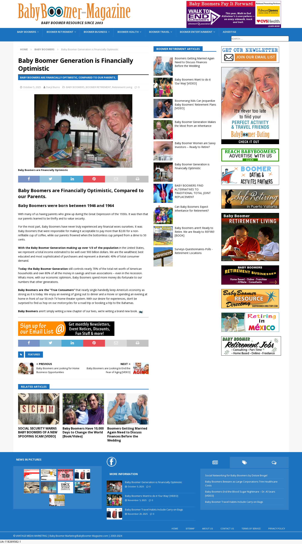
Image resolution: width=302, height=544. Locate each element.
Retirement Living (122, 87)
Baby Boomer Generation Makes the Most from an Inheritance (195, 124)
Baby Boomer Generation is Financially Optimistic (192, 166)
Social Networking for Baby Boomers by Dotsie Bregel (236, 475)
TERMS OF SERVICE (251, 528)
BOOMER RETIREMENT (60, 32)
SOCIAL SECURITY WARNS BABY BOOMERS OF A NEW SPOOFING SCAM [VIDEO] (37, 432)
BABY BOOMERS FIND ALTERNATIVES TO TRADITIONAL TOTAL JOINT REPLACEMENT (193, 191)
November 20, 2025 (138, 513)
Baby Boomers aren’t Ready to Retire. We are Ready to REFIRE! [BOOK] (194, 231)
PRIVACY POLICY (276, 528)
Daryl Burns (53, 87)
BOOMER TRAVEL (159, 32)
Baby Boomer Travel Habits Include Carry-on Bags (154, 509)
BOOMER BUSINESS (95, 32)
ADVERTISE (229, 32)
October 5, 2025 (32, 87)
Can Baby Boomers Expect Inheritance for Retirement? (192, 208)
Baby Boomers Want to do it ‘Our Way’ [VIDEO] (193, 81)
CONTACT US (227, 528)
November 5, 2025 (137, 500)
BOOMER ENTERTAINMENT (196, 32)
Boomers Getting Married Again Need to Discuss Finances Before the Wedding (127, 434)
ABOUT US (207, 528)
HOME (175, 528)
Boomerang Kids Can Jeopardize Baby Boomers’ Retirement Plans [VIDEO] (195, 104)
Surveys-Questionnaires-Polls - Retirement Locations (194, 251)
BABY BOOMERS (26, 32)
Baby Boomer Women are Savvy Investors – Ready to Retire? (195, 145)
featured (34, 354)
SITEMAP (190, 528)
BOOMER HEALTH (128, 32)
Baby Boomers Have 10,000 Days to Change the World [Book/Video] (83, 432)
